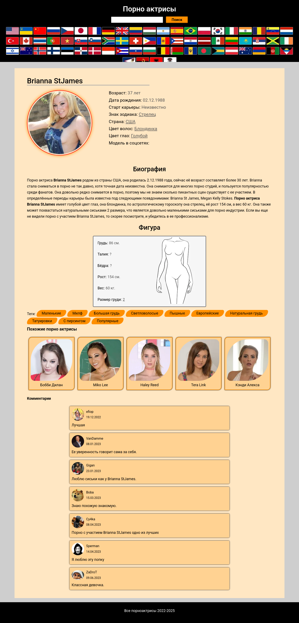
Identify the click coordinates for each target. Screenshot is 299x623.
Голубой (139, 135)
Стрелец (147, 114)
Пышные (177, 313)
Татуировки (42, 321)
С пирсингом (75, 321)
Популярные (107, 321)
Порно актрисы (149, 9)
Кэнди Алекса (247, 385)
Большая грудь (107, 313)
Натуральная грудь (246, 313)
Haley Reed (149, 385)
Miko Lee (100, 385)
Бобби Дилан (51, 385)
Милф (77, 313)
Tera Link (198, 385)
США (131, 121)
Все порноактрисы (140, 611)
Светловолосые (144, 313)
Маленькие (51, 313)
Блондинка (145, 128)
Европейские (207, 313)
